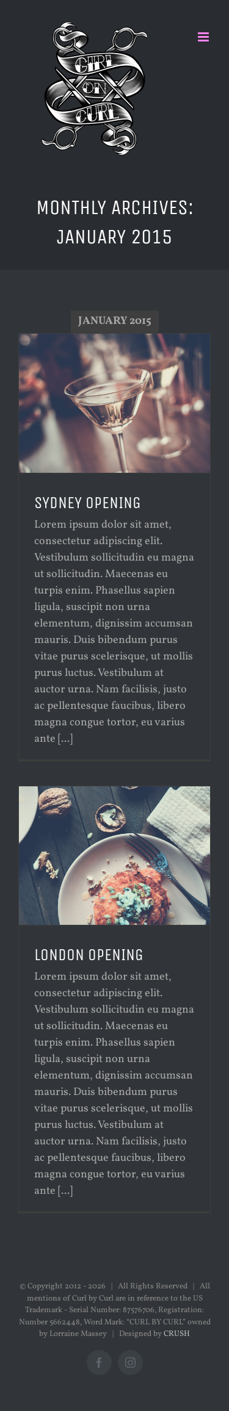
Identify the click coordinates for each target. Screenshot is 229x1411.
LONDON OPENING (89, 954)
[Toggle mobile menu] (204, 37)
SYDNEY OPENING (87, 502)
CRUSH (177, 1334)
